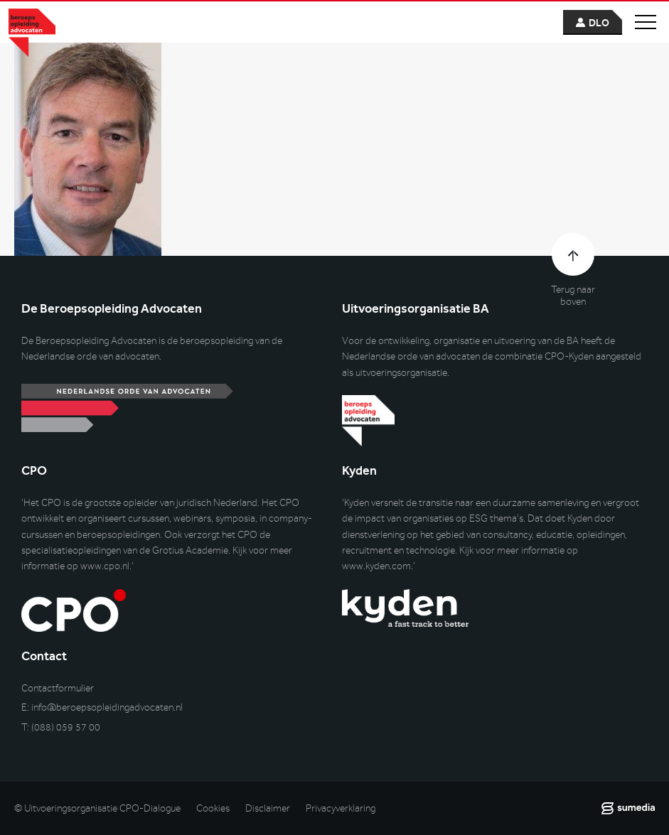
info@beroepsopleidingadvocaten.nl (107, 707)
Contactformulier (57, 688)
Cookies (213, 808)
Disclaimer (267, 808)
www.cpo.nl (104, 566)
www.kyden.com (376, 566)
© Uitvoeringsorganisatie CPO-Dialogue (97, 808)
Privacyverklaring (340, 808)
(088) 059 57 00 (65, 727)
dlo (599, 23)
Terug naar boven (573, 296)
